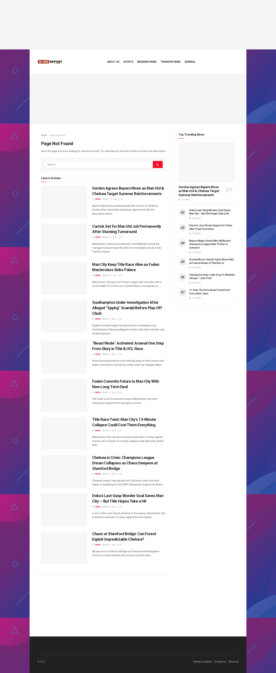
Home (44, 135)
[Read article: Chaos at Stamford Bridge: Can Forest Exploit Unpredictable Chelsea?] (64, 547)
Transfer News (171, 61)
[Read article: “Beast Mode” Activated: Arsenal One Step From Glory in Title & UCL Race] (64, 357)
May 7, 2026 (109, 319)
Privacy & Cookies (202, 661)
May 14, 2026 (110, 199)
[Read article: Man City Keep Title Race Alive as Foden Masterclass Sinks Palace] (64, 278)
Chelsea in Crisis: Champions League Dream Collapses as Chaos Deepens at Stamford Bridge (125, 463)
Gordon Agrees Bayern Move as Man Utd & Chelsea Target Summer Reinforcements (199, 191)
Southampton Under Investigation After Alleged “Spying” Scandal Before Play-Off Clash (127, 308)
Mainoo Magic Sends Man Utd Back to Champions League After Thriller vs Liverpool (210, 244)
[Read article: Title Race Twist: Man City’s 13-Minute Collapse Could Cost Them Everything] (64, 433)
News (98, 199)
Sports (128, 61)
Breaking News (147, 61)
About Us (113, 61)
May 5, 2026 (109, 354)
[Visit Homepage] (51, 62)
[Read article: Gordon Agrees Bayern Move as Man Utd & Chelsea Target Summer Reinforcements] (64, 202)
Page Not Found (57, 135)
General (190, 61)
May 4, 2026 (109, 474)
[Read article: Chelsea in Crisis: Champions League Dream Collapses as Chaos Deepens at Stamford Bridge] (64, 471)
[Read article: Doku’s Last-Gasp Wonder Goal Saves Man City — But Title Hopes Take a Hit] (64, 509)
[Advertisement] (138, 24)
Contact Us (220, 661)
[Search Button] (158, 164)
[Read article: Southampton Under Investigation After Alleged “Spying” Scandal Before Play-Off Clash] (64, 316)
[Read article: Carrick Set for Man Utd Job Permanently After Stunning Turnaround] (64, 240)
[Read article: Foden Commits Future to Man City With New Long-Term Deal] (64, 395)
